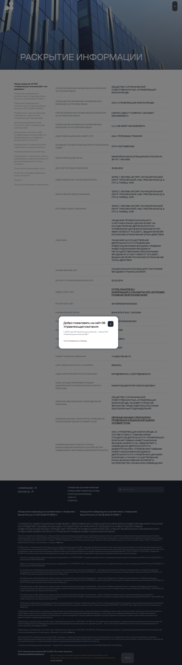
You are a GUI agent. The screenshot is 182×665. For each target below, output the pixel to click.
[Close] (110, 324)
